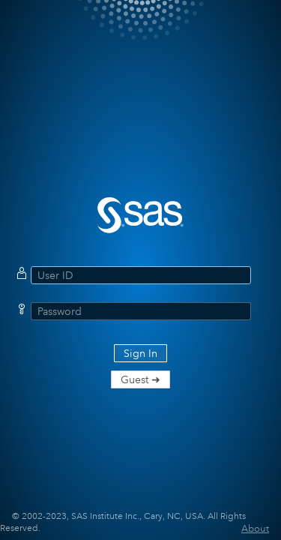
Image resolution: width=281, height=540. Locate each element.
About (255, 528)
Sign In (140, 353)
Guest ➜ (140, 379)
